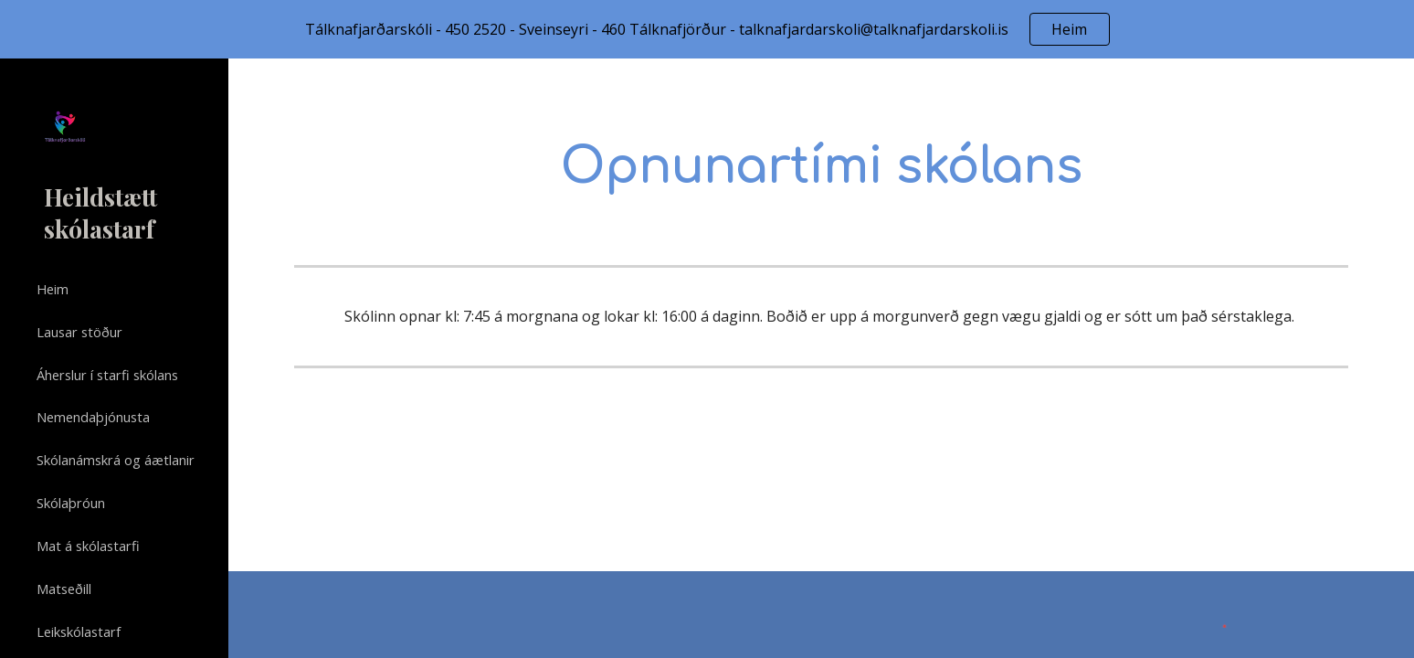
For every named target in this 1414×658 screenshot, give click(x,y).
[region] (707, 29)
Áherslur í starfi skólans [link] (107, 375)
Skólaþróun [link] (71, 503)
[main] (821, 164)
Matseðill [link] (64, 588)
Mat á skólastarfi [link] (88, 545)
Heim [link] (53, 289)
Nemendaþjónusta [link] (93, 417)
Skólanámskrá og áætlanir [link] (116, 460)
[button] (1392, 84)
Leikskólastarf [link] (79, 631)
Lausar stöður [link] (79, 332)
